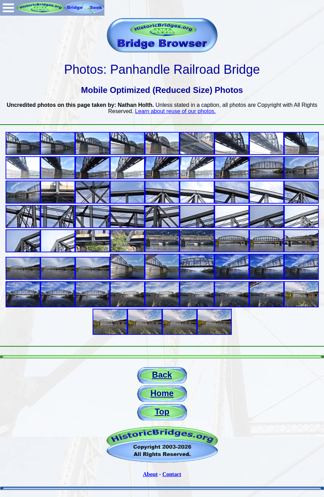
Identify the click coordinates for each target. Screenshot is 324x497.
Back (162, 374)
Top (162, 411)
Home (162, 393)
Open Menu (8, 8)
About (150, 474)
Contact (171, 474)
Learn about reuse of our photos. (175, 111)
